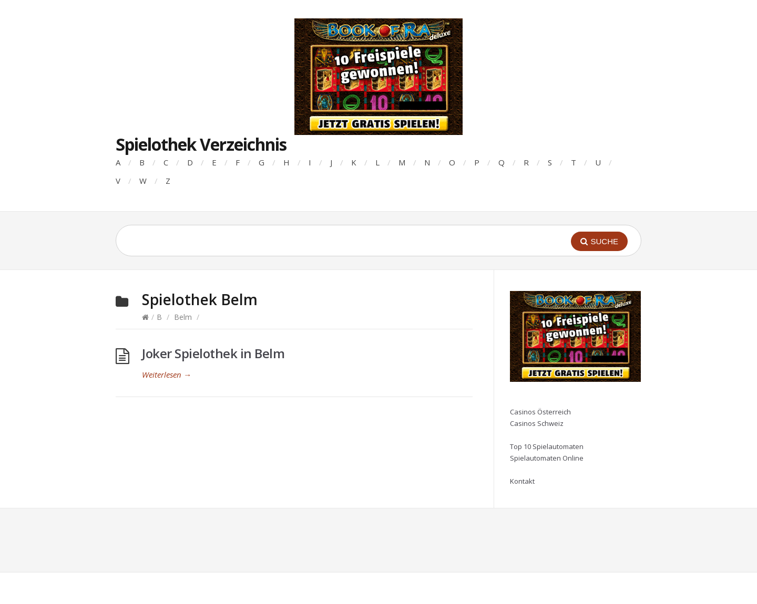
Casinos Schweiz (537, 423)
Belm (183, 317)
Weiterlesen (166, 374)
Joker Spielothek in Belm (213, 353)
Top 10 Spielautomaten (547, 446)
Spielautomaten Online (547, 458)
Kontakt (522, 481)
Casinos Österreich (540, 411)
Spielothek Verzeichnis (201, 144)
